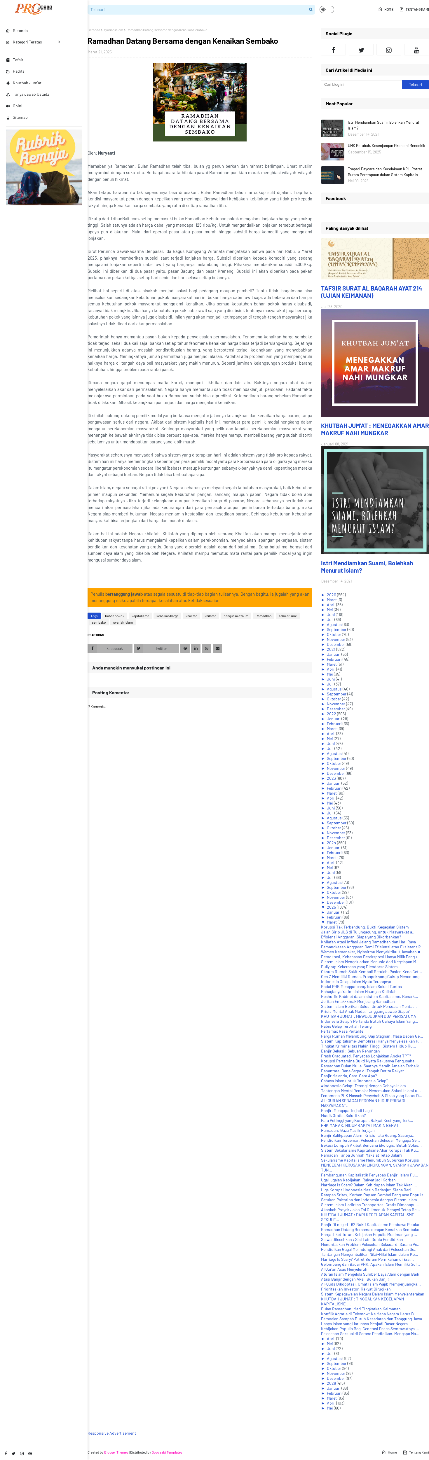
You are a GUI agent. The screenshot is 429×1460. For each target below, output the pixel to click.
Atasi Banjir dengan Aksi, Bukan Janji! (355, 1279)
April (331, 604)
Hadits (15, 71)
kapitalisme (140, 616)
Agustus (335, 624)
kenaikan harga (167, 616)
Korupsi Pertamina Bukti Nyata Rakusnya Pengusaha (367, 1060)
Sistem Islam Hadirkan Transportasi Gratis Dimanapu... (370, 1204)
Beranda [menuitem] (17, 30)
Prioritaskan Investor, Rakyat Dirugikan (356, 1288)
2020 (332, 594)
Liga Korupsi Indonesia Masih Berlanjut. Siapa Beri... (367, 1189)
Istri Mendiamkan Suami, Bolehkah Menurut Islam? (383, 125)
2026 (332, 1383)
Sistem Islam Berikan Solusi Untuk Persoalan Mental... (369, 1006)
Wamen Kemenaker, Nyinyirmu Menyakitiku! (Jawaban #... (372, 951)
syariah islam (113, 30)
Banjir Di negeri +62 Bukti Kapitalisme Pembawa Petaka (370, 1224)
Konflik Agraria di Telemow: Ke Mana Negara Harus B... (369, 1313)
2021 (331, 649)
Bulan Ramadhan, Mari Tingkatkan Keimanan (361, 1308)
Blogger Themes (116, 1452)
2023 (332, 778)
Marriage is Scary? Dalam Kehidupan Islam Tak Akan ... (369, 1184)
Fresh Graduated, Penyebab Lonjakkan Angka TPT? (366, 1055)
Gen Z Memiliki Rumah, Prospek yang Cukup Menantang (370, 976)
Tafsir (14, 59)
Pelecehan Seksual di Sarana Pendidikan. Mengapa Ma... (370, 1333)
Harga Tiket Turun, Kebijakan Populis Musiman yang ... (369, 1234)
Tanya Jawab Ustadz (27, 94)
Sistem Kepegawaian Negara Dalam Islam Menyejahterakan (372, 1293)
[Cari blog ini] (361, 84)
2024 (332, 842)
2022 (332, 713)
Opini (14, 105)
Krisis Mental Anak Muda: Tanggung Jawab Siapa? (365, 1011)
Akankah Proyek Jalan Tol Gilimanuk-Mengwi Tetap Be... (370, 1209)
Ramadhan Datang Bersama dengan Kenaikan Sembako (370, 1229)
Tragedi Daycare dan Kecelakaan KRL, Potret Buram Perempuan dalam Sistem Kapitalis (385, 172)
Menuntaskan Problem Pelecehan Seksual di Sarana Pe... (371, 1244)
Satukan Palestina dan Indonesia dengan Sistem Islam (369, 1199)
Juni (331, 614)
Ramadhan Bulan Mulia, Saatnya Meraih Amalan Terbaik (370, 1065)
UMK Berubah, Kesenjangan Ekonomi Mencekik (386, 145)
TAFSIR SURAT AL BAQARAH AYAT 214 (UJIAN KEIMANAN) (371, 291)
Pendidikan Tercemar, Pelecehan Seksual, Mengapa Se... (370, 1140)
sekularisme (288, 616)
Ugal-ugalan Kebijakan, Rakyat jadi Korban (358, 1179)
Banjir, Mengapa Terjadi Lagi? (346, 1110)
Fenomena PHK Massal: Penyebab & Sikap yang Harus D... (371, 1095)
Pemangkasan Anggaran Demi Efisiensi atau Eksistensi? (371, 946)
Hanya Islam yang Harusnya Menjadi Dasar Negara (364, 1323)
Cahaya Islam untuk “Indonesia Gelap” (354, 1080)
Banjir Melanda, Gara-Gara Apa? (349, 1075)
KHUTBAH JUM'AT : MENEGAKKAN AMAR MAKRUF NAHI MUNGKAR (375, 429)
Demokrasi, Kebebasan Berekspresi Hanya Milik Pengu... (371, 956)
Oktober (334, 634)
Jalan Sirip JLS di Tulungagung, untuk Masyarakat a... (368, 931)
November (336, 639)
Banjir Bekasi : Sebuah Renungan (350, 1050)
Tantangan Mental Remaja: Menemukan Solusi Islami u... (371, 1090)
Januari (334, 654)
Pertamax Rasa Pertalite (342, 1031)
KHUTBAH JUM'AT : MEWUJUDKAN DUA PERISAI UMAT (369, 1016)
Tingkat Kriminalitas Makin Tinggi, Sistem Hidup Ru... (368, 1045)
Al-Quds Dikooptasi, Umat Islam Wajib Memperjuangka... (371, 1283)
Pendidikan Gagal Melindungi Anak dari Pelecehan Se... (369, 1249)
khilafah (210, 616)
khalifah (191, 616)
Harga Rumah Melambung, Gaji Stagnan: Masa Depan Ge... (372, 1036)
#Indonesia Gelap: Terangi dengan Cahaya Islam (363, 1085)
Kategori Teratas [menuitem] (24, 41)
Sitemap (17, 117)
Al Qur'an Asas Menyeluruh (344, 1269)
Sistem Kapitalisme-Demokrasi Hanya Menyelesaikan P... (371, 1040)
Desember (336, 644)
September (337, 629)
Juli (330, 619)
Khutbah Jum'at (23, 82)
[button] (327, 9)
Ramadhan (263, 616)
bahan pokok (114, 616)
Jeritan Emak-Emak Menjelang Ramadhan (358, 1001)
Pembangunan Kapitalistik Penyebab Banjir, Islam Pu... (369, 1174)
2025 (332, 907)
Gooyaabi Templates (167, 1452)
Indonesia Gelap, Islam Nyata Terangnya (356, 981)
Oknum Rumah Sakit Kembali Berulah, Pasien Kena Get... (371, 971)
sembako (99, 622)
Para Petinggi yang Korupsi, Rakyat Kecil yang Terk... (367, 1120)
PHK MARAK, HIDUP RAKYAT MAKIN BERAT (360, 1125)
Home (385, 9)
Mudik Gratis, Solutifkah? (343, 1115)
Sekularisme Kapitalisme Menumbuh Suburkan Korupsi (370, 1159)
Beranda (94, 30)
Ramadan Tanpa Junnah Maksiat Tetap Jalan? (361, 1155)
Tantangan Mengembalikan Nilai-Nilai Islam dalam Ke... (369, 1254)
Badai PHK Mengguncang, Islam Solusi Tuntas (361, 986)
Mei (330, 609)
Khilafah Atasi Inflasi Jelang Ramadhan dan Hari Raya (368, 941)
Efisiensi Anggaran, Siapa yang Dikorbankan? (361, 936)
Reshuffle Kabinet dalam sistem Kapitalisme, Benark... (369, 996)
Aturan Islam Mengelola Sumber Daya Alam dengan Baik (370, 1274)
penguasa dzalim (236, 616)
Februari (335, 659)
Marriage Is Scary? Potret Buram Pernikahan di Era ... (367, 1259)
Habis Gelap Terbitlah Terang (346, 1026)
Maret (332, 599)
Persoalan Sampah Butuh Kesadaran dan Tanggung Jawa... (373, 1318)
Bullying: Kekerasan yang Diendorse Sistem (359, 966)
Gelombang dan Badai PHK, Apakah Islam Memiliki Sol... (370, 1264)
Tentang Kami (414, 9)
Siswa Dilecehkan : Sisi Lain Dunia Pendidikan (362, 1239)
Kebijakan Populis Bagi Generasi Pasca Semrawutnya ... (370, 1328)
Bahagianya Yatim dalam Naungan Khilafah (359, 991)
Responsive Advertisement (112, 1433)
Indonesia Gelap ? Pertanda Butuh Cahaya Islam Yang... (369, 1021)
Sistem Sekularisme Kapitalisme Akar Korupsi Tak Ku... (370, 1150)
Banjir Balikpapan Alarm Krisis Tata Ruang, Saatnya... (368, 1135)
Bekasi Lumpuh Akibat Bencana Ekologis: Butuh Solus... (371, 1145)
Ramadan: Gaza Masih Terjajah (348, 1130)
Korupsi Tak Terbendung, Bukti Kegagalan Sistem (365, 926)
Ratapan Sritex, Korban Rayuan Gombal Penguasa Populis (372, 1194)
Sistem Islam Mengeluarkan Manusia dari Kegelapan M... (370, 961)
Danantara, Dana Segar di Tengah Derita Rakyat (362, 1070)
